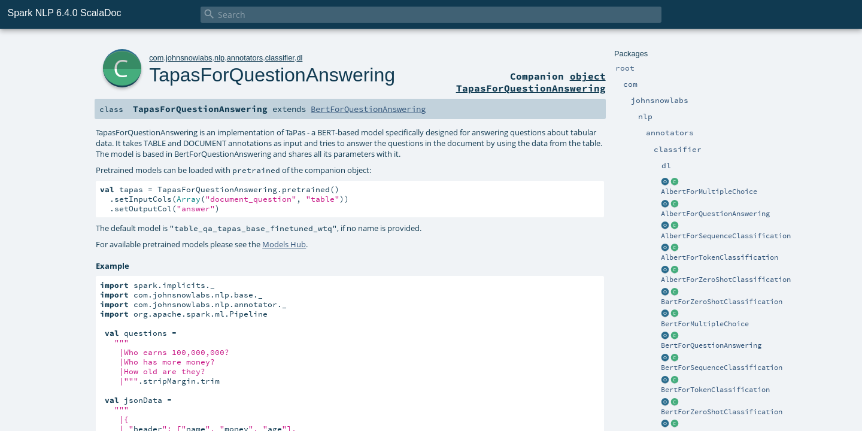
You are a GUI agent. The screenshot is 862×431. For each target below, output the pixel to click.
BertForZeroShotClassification (721, 412)
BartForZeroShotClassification (721, 302)
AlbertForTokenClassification (719, 257)
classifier (280, 57)
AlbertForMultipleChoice (709, 191)
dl (299, 57)
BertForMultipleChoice (705, 324)
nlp (219, 57)
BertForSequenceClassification (721, 367)
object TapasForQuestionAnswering (531, 82)
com (156, 57)
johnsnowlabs (189, 57)
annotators (245, 57)
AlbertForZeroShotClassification (726, 279)
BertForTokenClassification (715, 390)
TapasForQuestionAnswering (272, 75)
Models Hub (284, 244)
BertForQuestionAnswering (711, 345)
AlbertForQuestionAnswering (715, 214)
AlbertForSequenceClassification (726, 236)
